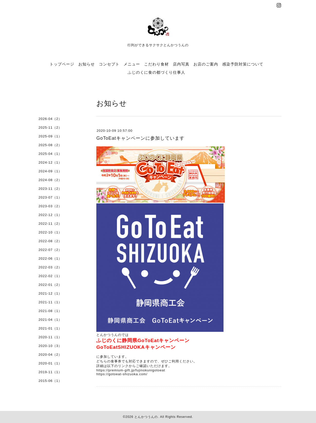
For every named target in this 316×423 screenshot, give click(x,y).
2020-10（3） (50, 346)
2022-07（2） (50, 250)
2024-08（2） (50, 180)
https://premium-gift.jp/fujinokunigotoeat (130, 370)
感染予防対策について (242, 64)
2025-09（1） (50, 136)
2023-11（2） (50, 189)
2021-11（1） (50, 302)
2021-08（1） (50, 311)
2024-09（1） (50, 171)
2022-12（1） (50, 215)
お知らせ (86, 64)
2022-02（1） (50, 276)
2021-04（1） (50, 320)
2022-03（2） (50, 267)
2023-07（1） (50, 197)
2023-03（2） (50, 206)
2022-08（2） (50, 241)
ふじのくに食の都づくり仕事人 (156, 72)
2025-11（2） (50, 127)
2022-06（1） (50, 258)
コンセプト (109, 64)
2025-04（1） (50, 154)
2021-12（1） (50, 293)
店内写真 (181, 64)
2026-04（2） (50, 119)
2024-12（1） (50, 162)
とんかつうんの (146, 417)
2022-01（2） (50, 285)
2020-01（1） (50, 363)
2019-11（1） (50, 372)
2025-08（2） (50, 145)
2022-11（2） (50, 223)
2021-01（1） (50, 328)
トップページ (62, 64)
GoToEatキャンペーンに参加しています (140, 138)
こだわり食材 (156, 64)
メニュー (132, 64)
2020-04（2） (50, 354)
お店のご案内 (205, 64)
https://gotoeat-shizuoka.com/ (121, 374)
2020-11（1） (50, 337)
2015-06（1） (50, 381)
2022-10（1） (50, 232)
